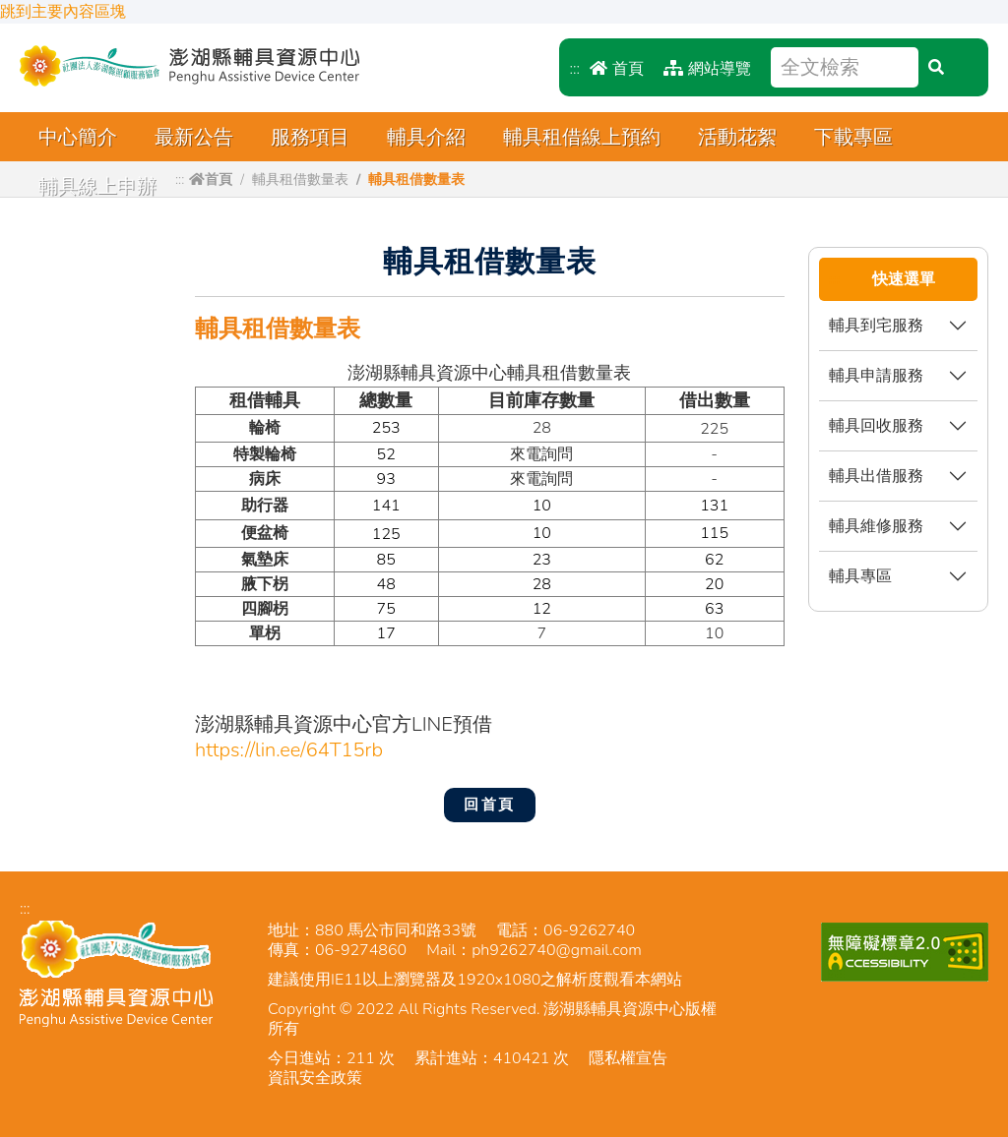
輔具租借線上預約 (582, 137)
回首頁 (490, 804)
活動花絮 (737, 137)
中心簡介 (77, 137)
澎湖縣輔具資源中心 (189, 66)
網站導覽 (707, 69)
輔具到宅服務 (876, 325)
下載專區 (853, 137)
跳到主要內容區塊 (63, 12)
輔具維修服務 (876, 525)
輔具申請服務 (876, 375)
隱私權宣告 (628, 1058)
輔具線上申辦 (97, 186)
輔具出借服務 (876, 475)
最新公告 (194, 137)
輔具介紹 (426, 137)
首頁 (617, 69)
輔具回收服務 (876, 425)
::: (574, 69)
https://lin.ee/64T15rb (289, 750)
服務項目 (310, 137)
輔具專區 (860, 576)
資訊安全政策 (315, 1078)
